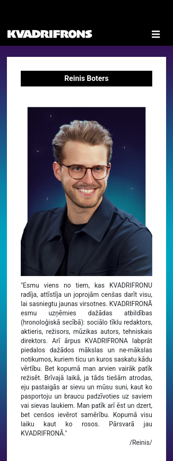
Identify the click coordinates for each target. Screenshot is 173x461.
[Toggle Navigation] (156, 23)
